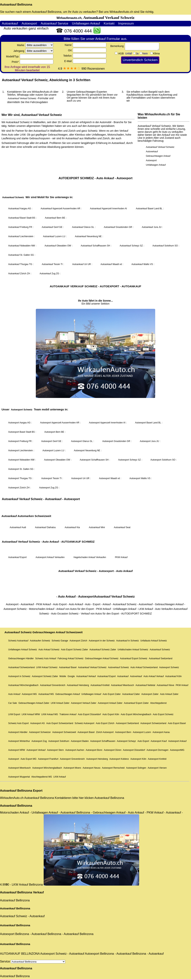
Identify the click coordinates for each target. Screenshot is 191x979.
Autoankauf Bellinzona (16, 4)
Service (32, 961)
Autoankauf (37, 916)
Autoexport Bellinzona (14, 934)
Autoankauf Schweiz (13, 916)
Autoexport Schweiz (53, 953)
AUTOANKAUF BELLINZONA (20, 953)
